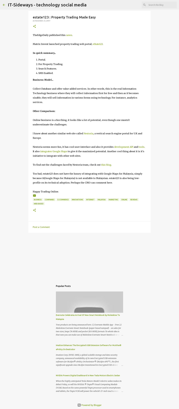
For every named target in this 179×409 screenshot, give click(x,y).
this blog (106, 164)
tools (141, 146)
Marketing (113, 200)
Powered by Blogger (89, 405)
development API (123, 146)
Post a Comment (41, 227)
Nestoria (88, 133)
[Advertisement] (89, 256)
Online (124, 200)
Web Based (38, 204)
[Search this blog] (162, 5)
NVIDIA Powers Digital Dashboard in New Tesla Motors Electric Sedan (88, 375)
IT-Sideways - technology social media (47, 4)
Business (38, 200)
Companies (49, 200)
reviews (133, 200)
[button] (34, 26)
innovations (77, 200)
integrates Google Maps (53, 151)
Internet (90, 200)
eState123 (98, 44)
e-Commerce (63, 200)
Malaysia (101, 200)
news (69, 35)
